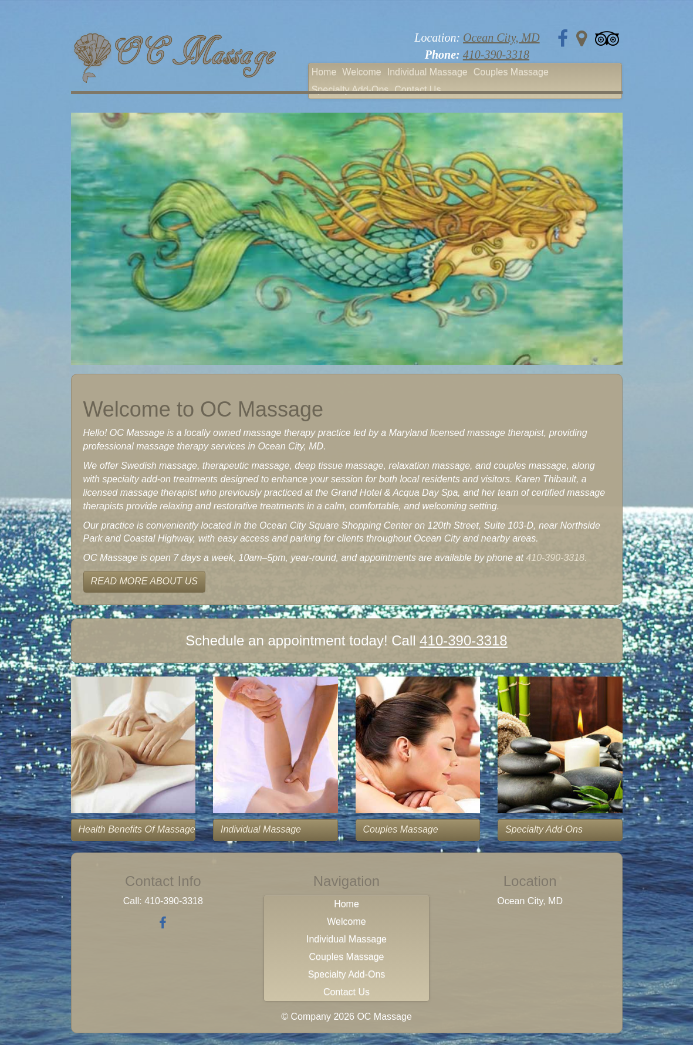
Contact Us (417, 89)
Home (324, 72)
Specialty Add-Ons (350, 89)
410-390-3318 (496, 54)
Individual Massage (427, 72)
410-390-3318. (556, 558)
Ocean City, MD (501, 37)
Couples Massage (511, 72)
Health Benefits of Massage (137, 829)
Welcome (361, 72)
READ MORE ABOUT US (144, 581)
